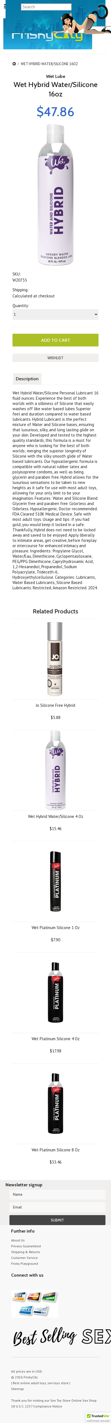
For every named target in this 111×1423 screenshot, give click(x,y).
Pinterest (34, 1285)
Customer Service (24, 1258)
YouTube (24, 1285)
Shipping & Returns (25, 1252)
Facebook (43, 1285)
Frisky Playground (24, 1263)
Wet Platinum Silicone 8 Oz (56, 1149)
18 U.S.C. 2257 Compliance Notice (36, 1406)
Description (27, 378)
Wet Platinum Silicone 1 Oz (56, 927)
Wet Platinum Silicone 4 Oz (56, 1038)
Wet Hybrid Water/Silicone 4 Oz (55, 816)
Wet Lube (55, 76)
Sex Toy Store (60, 1400)
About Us (18, 1240)
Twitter (14, 1285)
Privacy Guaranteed (26, 1246)
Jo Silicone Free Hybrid (55, 705)
